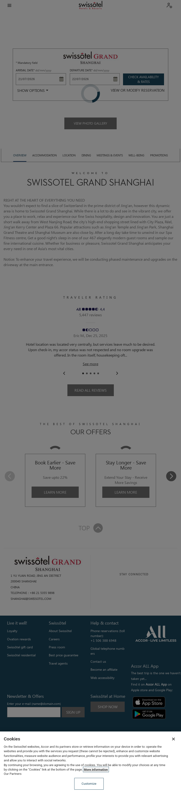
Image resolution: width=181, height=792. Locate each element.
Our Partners (12, 774)
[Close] (173, 739)
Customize (89, 783)
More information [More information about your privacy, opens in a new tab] (96, 769)
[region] (90, 761)
